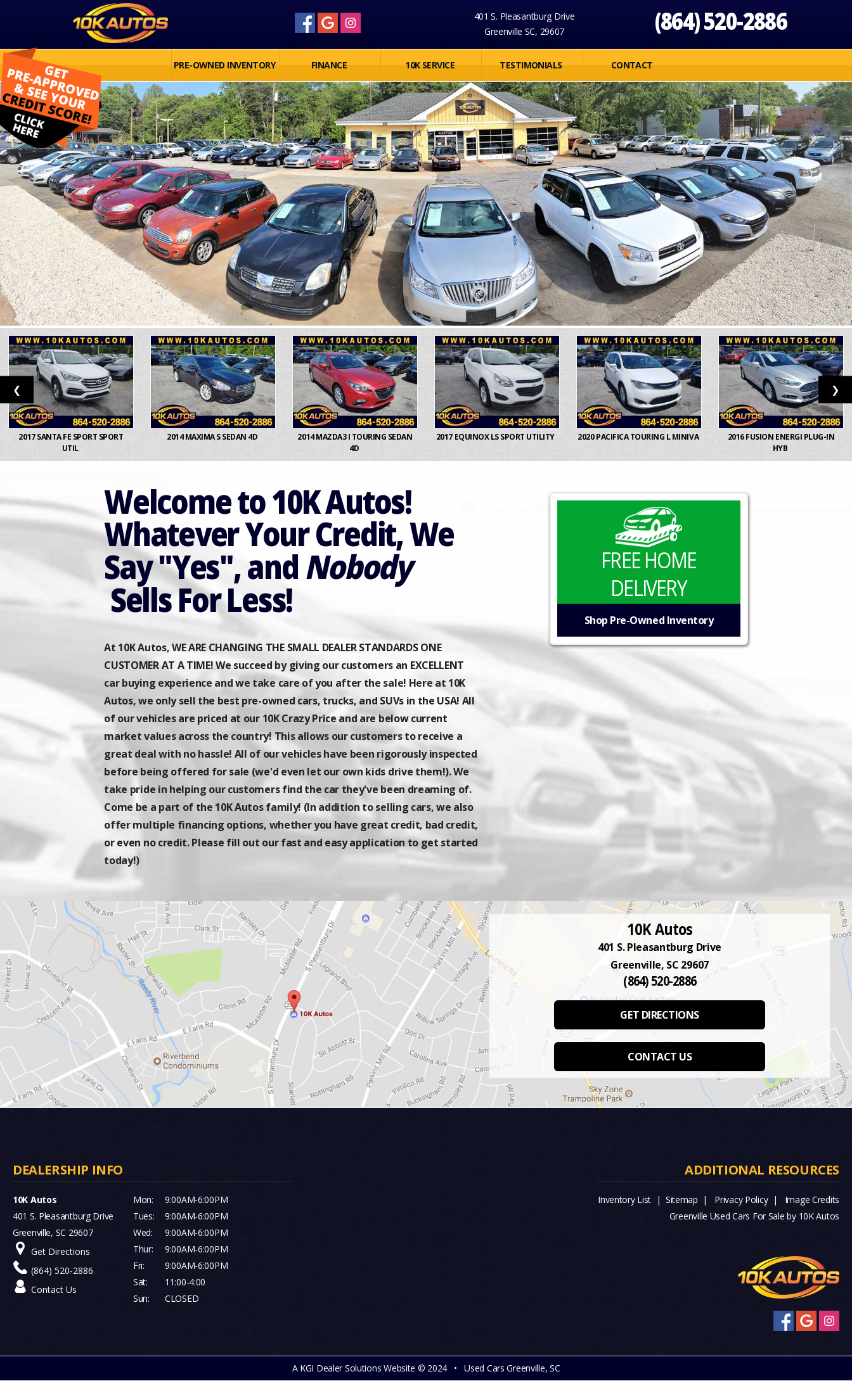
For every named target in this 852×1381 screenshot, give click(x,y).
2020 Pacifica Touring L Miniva (639, 436)
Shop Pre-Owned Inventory (648, 620)
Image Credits (812, 1199)
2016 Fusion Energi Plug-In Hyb (781, 442)
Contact (632, 65)
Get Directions (60, 1251)
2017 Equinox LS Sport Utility (497, 436)
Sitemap (682, 1199)
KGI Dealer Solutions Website (357, 1368)
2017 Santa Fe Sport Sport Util (70, 442)
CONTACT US (660, 1057)
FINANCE (329, 65)
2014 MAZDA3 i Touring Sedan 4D (354, 442)
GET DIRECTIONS (659, 1015)
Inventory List (624, 1199)
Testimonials (531, 65)
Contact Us (54, 1289)
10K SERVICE (430, 65)
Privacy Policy (741, 1199)
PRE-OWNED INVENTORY (224, 65)
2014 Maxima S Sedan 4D (213, 436)
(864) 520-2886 (721, 20)
